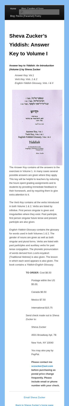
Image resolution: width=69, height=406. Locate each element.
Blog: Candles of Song (32, 8)
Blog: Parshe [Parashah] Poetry (25, 16)
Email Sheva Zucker (34, 397)
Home (13, 8)
